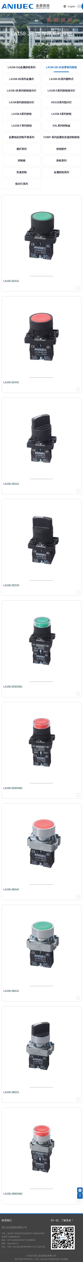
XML (37, 1259)
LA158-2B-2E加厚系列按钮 (61, 67)
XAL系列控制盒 (61, 125)
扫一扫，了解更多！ (62, 1220)
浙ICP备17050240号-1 (24, 1259)
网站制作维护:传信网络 (58, 1259)
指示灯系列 (21, 184)
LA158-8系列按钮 (22, 114)
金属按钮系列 (61, 172)
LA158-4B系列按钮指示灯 (21, 90)
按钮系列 (61, 160)
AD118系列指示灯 (61, 102)
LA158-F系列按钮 (21, 125)
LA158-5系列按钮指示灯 (61, 90)
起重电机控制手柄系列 (21, 137)
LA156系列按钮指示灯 (21, 102)
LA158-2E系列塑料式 (61, 79)
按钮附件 (61, 149)
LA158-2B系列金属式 (21, 79)
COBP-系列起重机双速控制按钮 (61, 137)
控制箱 (21, 160)
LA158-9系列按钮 (61, 114)
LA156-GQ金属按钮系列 (21, 67)
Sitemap (43, 1259)
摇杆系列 (22, 149)
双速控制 (22, 172)
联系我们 (7, 1220)
